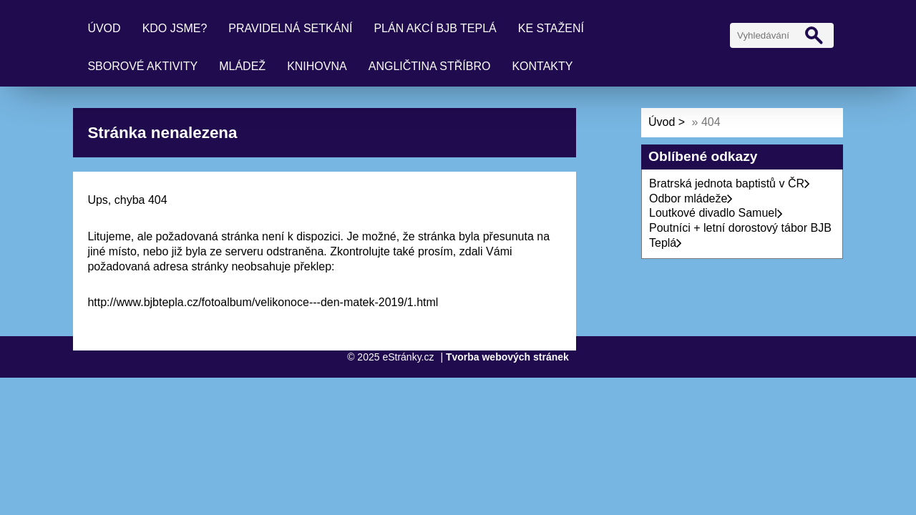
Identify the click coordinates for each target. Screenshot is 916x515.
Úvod (103, 28)
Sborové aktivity (142, 66)
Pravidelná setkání (290, 28)
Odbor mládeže (691, 198)
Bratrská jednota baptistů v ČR (729, 183)
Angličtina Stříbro (430, 66)
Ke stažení (551, 28)
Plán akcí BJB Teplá (435, 28)
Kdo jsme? (175, 28)
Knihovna (317, 66)
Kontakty (542, 66)
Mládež (242, 66)
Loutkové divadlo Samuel (716, 213)
